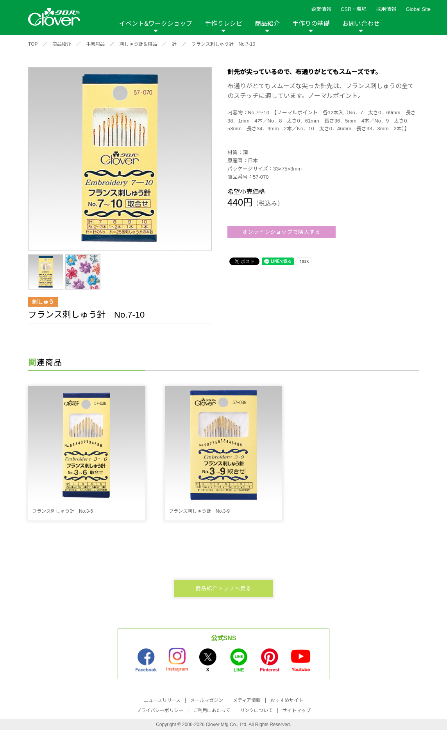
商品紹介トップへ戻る (224, 588)
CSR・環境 (354, 9)
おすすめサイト (286, 700)
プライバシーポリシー (159, 710)
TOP (33, 44)
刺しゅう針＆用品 (138, 44)
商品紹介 (267, 23)
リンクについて (256, 710)
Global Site (418, 9)
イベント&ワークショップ (155, 23)
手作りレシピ (223, 23)
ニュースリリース (162, 700)
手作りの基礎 (311, 23)
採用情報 (386, 9)
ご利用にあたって (211, 710)
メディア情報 (247, 700)
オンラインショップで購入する (281, 232)
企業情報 (321, 9)
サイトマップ (297, 710)
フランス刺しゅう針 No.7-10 (223, 44)
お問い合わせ (361, 23)
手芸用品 (95, 44)
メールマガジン (206, 700)
